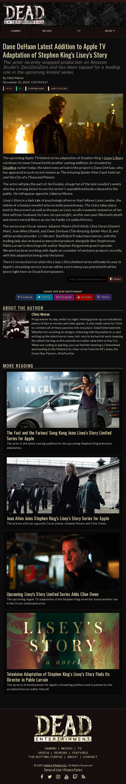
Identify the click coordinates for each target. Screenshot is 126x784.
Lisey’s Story (113, 158)
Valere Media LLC (55, 765)
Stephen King (36, 88)
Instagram (64, 297)
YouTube (84, 297)
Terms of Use (52, 769)
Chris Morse (15, 78)
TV (20, 88)
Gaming (50, 748)
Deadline (10, 168)
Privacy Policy (72, 769)
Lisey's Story (59, 88)
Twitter (44, 297)
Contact (90, 757)
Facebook (25, 297)
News (9, 88)
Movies (66, 748)
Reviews (60, 753)
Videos (43, 753)
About (72, 757)
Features (80, 753)
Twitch (103, 297)
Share (115, 279)
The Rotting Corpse (45, 757)
